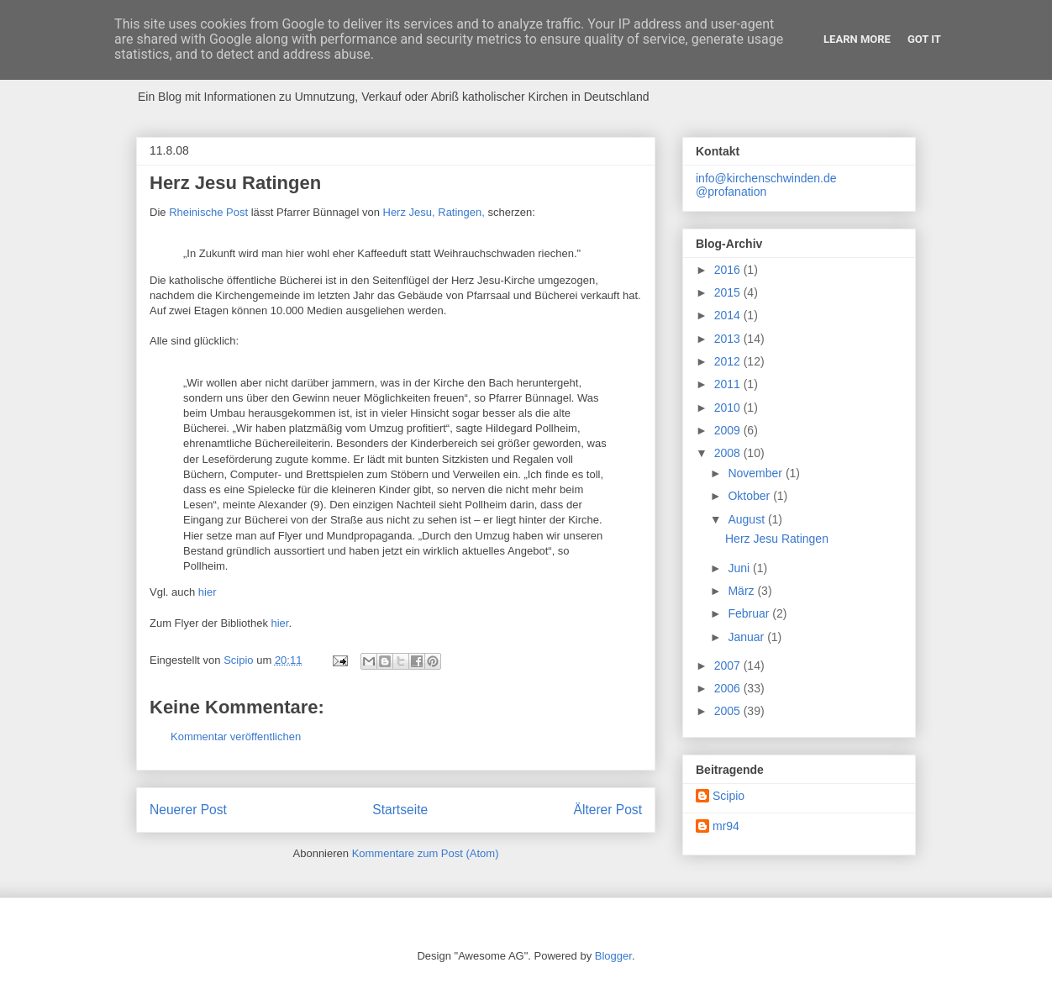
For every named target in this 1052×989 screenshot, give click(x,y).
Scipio (728, 795)
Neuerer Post (188, 809)
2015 (729, 292)
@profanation (731, 191)
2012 (729, 361)
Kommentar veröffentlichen (236, 736)
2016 (729, 269)
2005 (729, 711)
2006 (729, 688)
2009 (729, 430)
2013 (729, 338)
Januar (747, 637)
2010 (729, 407)
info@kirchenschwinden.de (766, 178)
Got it (924, 39)
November (756, 473)
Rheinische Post (208, 212)
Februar (750, 613)
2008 (729, 453)
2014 (729, 315)
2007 (729, 665)
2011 (729, 384)
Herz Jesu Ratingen (776, 538)
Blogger (613, 956)
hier (207, 592)
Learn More (857, 39)
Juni (740, 568)
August (747, 519)
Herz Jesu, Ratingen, (435, 212)
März (742, 590)
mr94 (726, 826)
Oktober (750, 495)
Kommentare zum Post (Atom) (425, 853)
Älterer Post (608, 809)
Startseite (400, 809)
